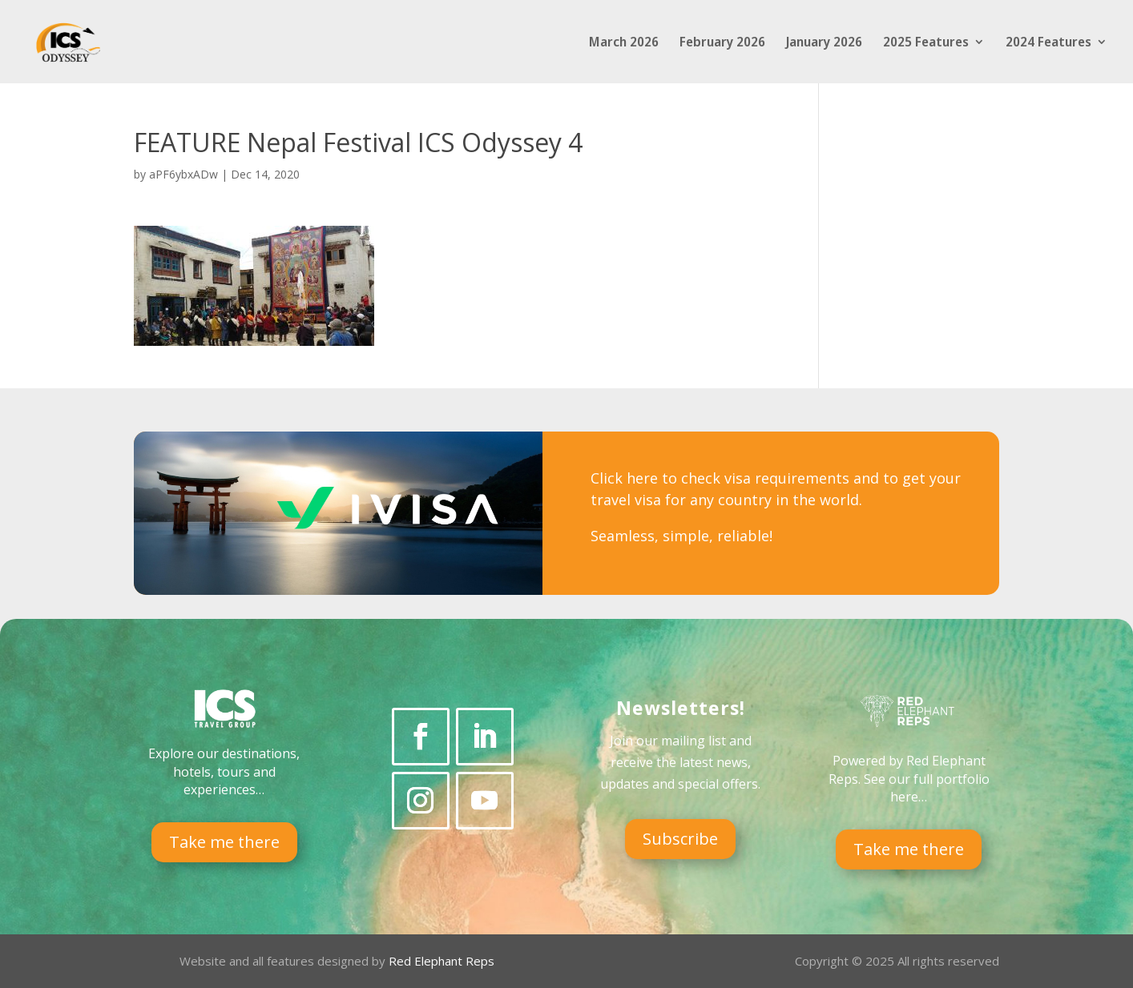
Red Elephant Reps (443, 961)
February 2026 (722, 43)
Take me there (224, 842)
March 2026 (624, 43)
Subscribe (680, 838)
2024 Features (1048, 43)
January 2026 (824, 43)
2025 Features (926, 43)
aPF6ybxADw (183, 174)
